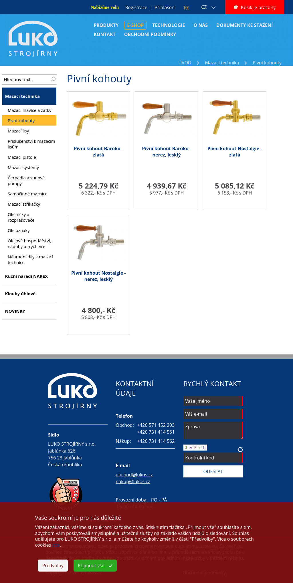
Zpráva (213, 430)
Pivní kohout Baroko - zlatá (98, 151)
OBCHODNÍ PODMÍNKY (150, 34)
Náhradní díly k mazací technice (30, 259)
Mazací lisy (18, 131)
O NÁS (200, 25)
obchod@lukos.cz (134, 474)
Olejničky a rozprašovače (21, 217)
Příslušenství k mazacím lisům (31, 144)
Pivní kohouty (267, 63)
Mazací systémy (23, 167)
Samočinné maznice (27, 194)
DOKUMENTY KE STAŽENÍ (244, 25)
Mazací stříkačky (24, 204)
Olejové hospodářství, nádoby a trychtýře (29, 243)
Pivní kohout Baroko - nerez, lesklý (166, 151)
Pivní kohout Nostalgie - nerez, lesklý (98, 276)
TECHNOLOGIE (168, 25)
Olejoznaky (19, 230)
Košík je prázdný (258, 7)
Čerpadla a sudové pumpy (26, 180)
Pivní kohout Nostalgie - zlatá (234, 151)
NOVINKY (15, 311)
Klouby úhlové (20, 293)
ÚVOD (184, 63)
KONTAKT (105, 34)
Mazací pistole (22, 157)
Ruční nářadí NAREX (26, 276)
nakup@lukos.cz (133, 481)
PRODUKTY (106, 25)
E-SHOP (135, 25)
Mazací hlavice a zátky (30, 110)
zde (56, 545)
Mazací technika (222, 63)
